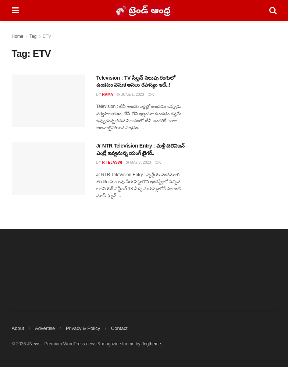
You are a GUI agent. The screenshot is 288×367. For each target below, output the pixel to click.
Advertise (45, 328)
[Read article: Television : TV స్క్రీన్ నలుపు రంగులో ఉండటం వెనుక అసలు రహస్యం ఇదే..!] (48, 101)
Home (18, 36)
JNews (33, 343)
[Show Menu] (15, 10)
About (18, 328)
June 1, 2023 (130, 94)
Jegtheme (151, 343)
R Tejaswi (112, 162)
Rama (107, 94)
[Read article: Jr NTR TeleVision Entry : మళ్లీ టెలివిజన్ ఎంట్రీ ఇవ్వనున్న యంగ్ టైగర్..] (48, 168)
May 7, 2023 (138, 162)
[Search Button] (273, 10)
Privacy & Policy (83, 328)
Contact (119, 328)
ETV (47, 36)
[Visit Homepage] (144, 10)
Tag (32, 36)
